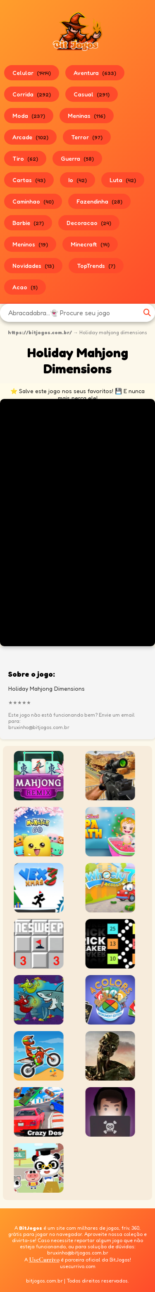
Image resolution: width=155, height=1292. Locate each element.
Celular (31, 72)
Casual (92, 94)
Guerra (77, 158)
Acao (25, 287)
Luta (123, 179)
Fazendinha (99, 201)
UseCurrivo (44, 1259)
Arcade (30, 137)
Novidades (33, 265)
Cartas (28, 179)
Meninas (86, 115)
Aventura (95, 72)
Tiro (25, 158)
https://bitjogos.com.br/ (40, 332)
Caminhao (33, 201)
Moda (28, 115)
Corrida (31, 94)
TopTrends (96, 265)
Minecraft (90, 244)
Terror (87, 137)
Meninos (30, 244)
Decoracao (89, 222)
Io (77, 179)
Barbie (28, 222)
